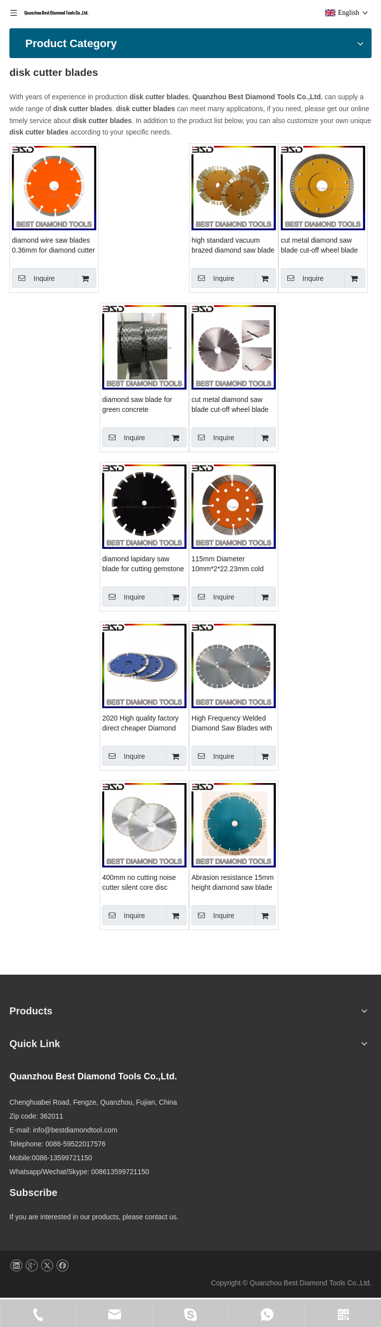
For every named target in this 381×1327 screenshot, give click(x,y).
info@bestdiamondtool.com (230, 1233)
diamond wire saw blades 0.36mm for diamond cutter (146, 222)
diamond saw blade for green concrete (320, 382)
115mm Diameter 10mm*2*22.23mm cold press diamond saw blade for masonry (144, 700)
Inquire (126, 255)
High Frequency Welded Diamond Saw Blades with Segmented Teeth (145, 860)
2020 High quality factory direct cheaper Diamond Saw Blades (323, 700)
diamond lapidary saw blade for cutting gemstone (326, 541)
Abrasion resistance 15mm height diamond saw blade (146, 1019)
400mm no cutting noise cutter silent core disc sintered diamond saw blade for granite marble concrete (322, 860)
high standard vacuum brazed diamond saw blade (326, 222)
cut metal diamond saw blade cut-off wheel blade (143, 382)
